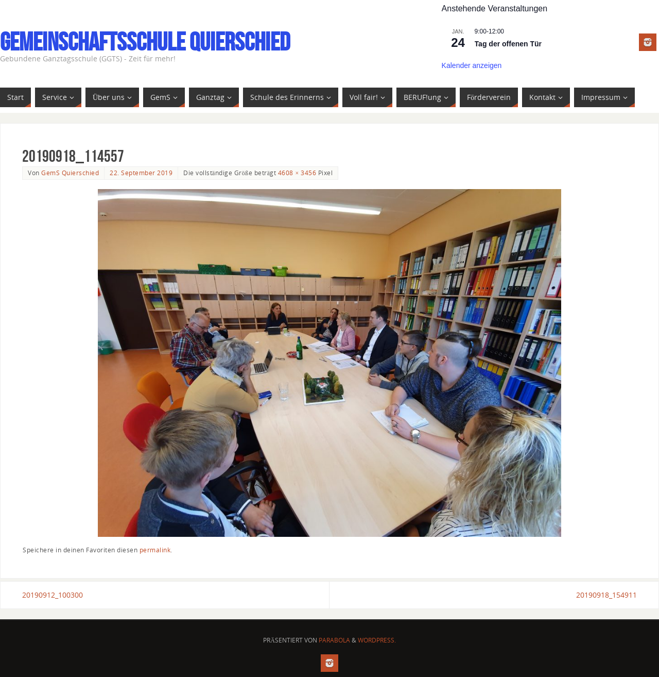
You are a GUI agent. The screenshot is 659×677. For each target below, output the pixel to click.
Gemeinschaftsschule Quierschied (145, 41)
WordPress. (377, 640)
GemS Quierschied (70, 172)
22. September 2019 (141, 172)
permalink (155, 550)
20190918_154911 (606, 595)
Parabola (334, 640)
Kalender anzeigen (472, 65)
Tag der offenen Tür (508, 44)
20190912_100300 (52, 595)
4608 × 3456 (297, 172)
